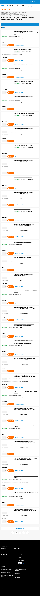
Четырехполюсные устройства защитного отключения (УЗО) (12, 14)
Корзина (19, 557)
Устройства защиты (22, 12)
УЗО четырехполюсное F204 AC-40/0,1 (23, 177)
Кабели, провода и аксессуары (21, 571)
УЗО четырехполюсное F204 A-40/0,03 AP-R (24, 81)
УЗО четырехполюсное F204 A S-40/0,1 (23, 49)
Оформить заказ (21, 560)
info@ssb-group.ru (25, 543)
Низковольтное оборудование (11, 12)
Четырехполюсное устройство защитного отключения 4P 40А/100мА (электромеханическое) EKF (26, 33)
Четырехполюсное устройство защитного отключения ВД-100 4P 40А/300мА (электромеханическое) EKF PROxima (23, 342)
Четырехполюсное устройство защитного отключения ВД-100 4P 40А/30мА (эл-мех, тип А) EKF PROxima (26, 476)
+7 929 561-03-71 (31, 5)
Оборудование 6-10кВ (19, 578)
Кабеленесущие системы (5, 574)
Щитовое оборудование (5, 572)
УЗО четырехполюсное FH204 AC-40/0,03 (23, 145)
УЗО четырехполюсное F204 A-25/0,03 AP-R (24, 113)
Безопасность (17, 573)
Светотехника (17, 577)
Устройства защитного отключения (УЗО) (8, 13)
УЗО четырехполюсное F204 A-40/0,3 (22, 209)
